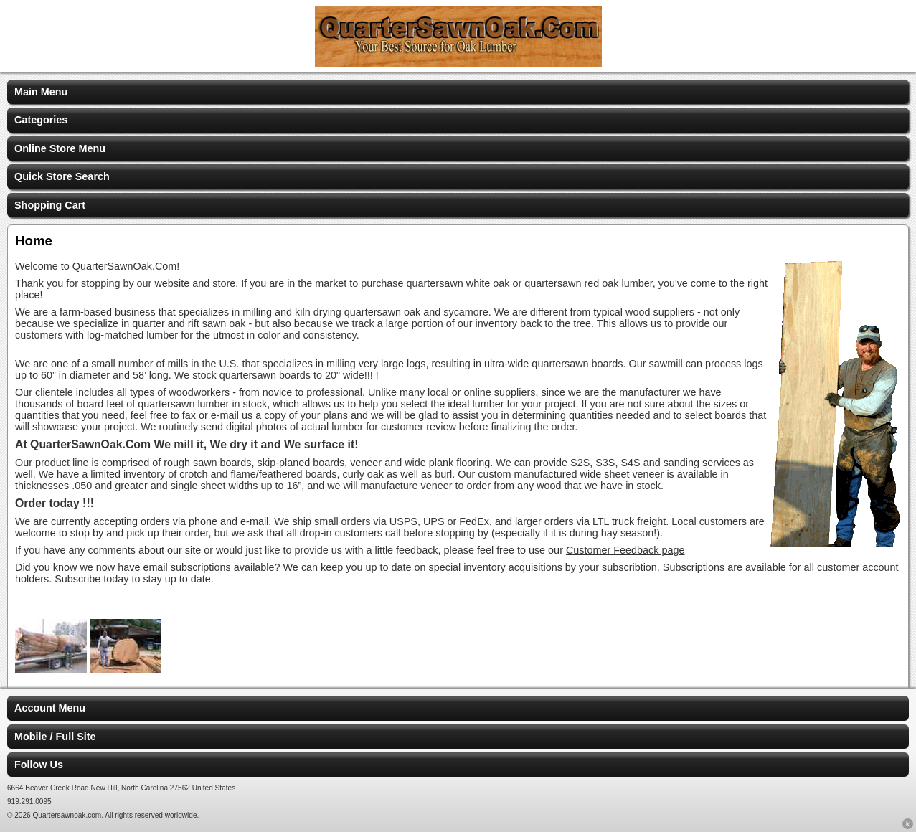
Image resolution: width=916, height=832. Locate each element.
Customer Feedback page (625, 550)
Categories (40, 120)
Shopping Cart (49, 205)
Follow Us (38, 764)
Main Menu (40, 92)
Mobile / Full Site (55, 736)
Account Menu (49, 708)
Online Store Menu (59, 148)
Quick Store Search (62, 176)
